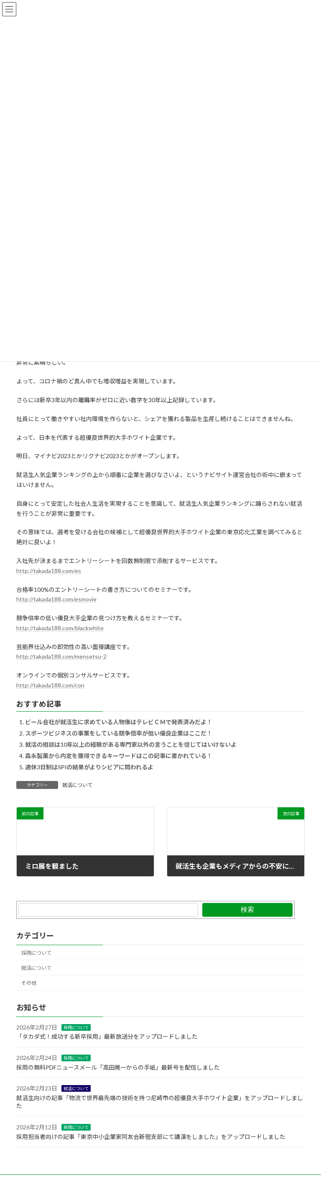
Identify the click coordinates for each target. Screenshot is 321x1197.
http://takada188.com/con (50, 685)
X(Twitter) (120, 1182)
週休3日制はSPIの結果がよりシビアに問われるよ (89, 767)
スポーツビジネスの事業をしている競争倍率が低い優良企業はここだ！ (118, 733)
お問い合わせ (39, 1182)
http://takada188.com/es (48, 570)
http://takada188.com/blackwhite (60, 627)
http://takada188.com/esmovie (56, 599)
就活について (77, 785)
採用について (36, 953)
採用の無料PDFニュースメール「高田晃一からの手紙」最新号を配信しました (118, 1067)
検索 (247, 909)
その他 (28, 983)
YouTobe (157, 1182)
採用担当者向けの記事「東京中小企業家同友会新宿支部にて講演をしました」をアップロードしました (150, 1136)
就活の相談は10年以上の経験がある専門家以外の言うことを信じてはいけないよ (131, 744)
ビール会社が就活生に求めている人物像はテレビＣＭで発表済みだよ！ (118, 721)
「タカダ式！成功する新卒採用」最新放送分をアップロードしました (107, 1036)
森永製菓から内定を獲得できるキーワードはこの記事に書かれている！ (118, 755)
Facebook (81, 1182)
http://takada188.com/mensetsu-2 (61, 656)
